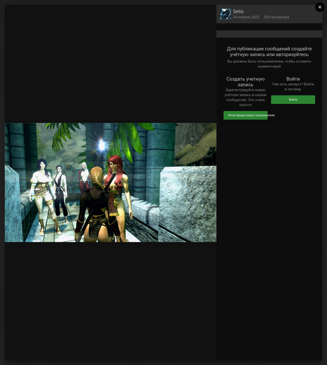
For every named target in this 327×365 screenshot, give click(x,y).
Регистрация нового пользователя (248, 115)
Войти (293, 99)
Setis (238, 11)
